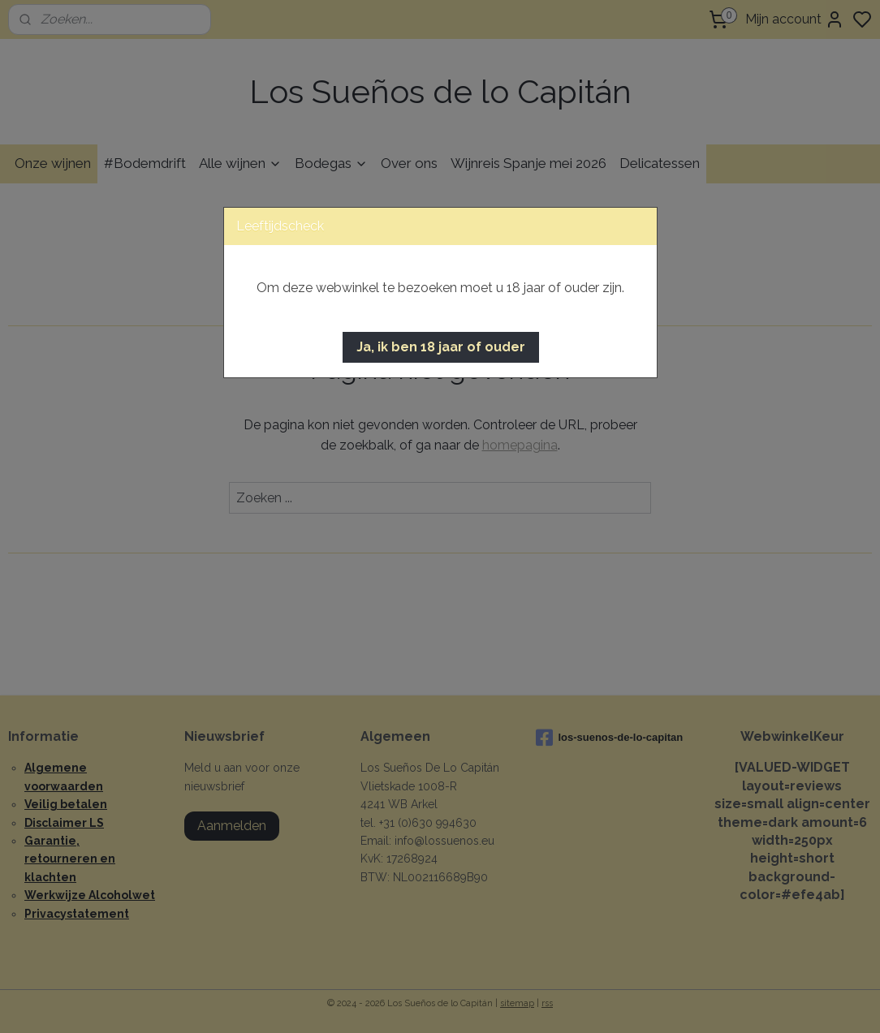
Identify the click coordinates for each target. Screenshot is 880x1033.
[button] (441, 347)
